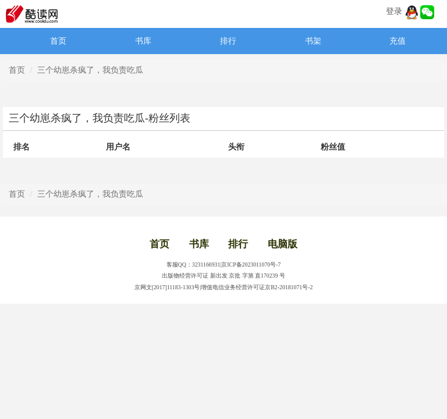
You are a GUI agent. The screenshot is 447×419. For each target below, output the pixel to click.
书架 (313, 41)
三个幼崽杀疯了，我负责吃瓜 (90, 70)
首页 (58, 41)
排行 (228, 41)
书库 (143, 41)
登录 (394, 11)
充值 (397, 41)
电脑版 (282, 244)
